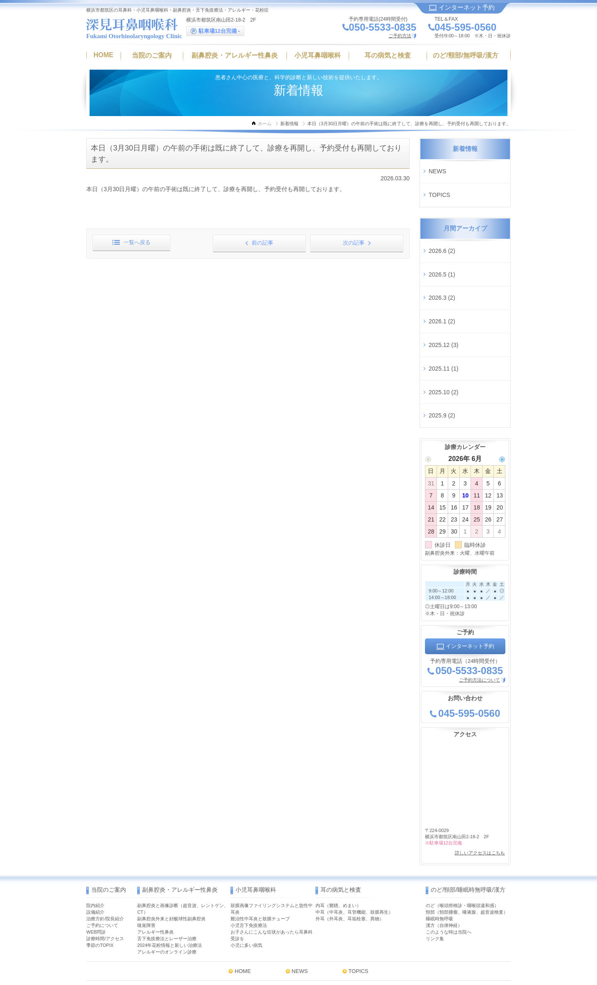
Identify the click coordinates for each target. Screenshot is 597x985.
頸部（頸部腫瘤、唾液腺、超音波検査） (467, 833)
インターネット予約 (462, 7)
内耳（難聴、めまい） (338, 826)
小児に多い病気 (246, 866)
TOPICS (439, 184)
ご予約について (102, 846)
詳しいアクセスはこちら (476, 777)
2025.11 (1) (444, 314)
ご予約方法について (479, 607)
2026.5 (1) (442, 249)
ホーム (265, 123)
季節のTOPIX (100, 866)
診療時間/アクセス (105, 859)
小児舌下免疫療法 (249, 846)
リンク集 (435, 859)
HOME (243, 892)
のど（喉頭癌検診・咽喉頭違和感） (462, 826)
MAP (347, 947)
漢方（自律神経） (444, 846)
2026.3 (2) (442, 265)
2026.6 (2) (442, 232)
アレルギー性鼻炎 (155, 853)
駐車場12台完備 (215, 31)
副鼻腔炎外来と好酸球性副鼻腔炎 (171, 839)
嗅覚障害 (146, 846)
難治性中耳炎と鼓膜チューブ (260, 839)
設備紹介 (95, 833)
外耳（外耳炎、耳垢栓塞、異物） (349, 839)
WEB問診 (96, 853)
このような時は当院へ (448, 853)
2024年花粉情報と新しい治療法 (169, 866)
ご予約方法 (399, 35)
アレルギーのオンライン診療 (167, 873)
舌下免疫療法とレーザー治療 (167, 859)
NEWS (437, 167)
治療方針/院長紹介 (105, 839)
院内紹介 (95, 826)
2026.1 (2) (442, 281)
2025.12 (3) (444, 298)
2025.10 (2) (444, 331)
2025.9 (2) (442, 347)
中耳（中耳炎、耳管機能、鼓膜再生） (354, 833)
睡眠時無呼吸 (439, 839)
